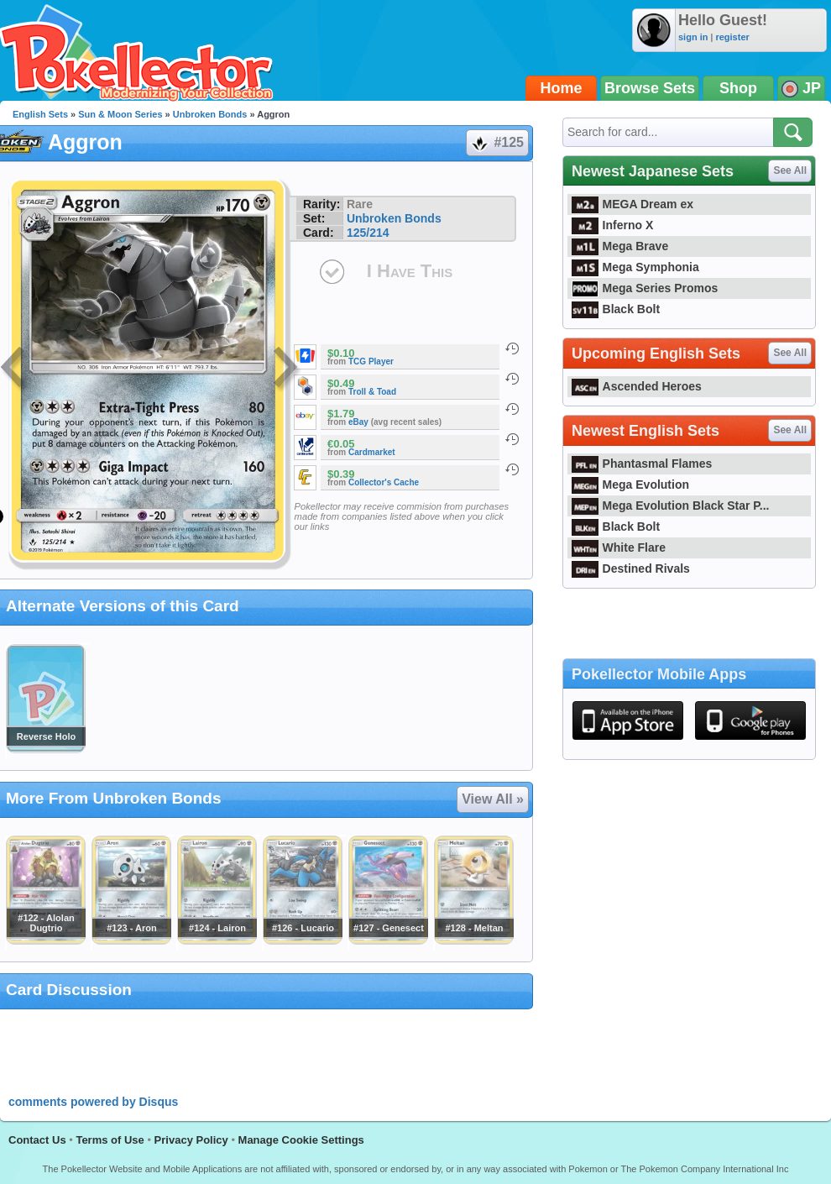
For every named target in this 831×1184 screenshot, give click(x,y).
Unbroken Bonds (210, 114)
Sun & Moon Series (120, 114)
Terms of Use (110, 1140)
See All (790, 170)
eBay (358, 422)
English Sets (40, 114)
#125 (496, 143)
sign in (693, 37)
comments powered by (93, 1101)
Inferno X (612, 225)
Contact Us (37, 1140)
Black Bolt (616, 309)
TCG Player (371, 361)
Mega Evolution (630, 484)
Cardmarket (371, 452)
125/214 (368, 232)
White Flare (619, 547)
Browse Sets (649, 88)
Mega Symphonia (635, 267)
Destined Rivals (631, 568)
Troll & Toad (372, 391)
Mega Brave (620, 246)
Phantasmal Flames (642, 463)
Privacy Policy (191, 1140)
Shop (738, 88)
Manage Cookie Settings (301, 1140)
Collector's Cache (383, 482)
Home (562, 88)
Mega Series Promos (645, 288)
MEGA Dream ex (632, 204)
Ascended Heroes (637, 386)
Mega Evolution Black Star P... (671, 505)
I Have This (409, 270)
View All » (493, 799)
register (732, 37)
